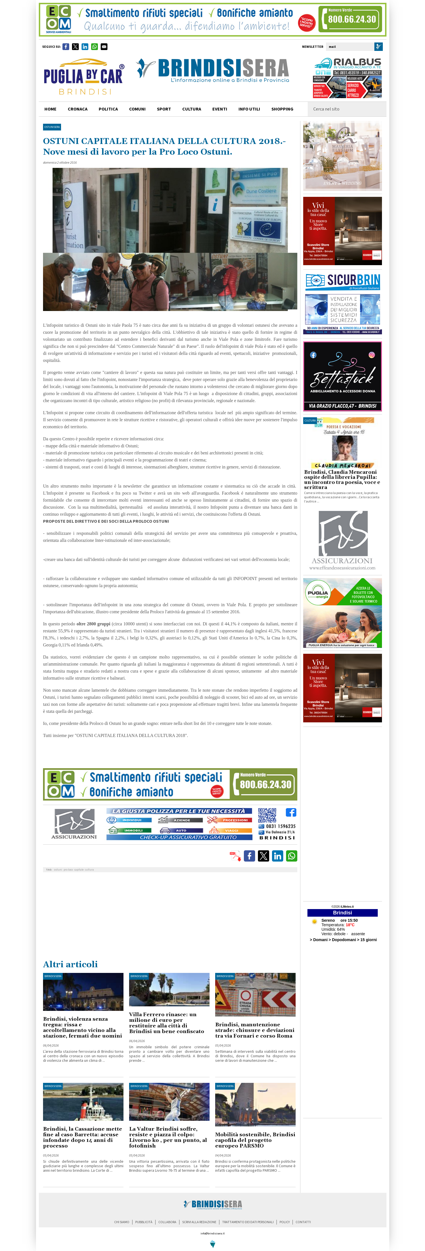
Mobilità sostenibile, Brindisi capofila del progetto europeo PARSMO (255, 1140)
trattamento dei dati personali (248, 1222)
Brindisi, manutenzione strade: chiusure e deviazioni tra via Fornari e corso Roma (254, 1030)
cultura (191, 109)
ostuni (58, 870)
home (50, 109)
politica (108, 109)
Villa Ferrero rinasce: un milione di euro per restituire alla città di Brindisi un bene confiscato (166, 1023)
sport (164, 109)
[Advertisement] (170, 917)
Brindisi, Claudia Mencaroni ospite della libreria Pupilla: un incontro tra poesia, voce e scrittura (342, 480)
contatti (303, 1222)
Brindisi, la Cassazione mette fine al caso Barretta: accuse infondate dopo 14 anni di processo (82, 1137)
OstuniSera (52, 127)
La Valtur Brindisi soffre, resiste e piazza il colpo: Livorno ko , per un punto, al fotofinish (168, 1137)
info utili (249, 109)
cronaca (77, 109)
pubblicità (143, 1222)
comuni (137, 109)
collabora (167, 1222)
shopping (282, 109)
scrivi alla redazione (199, 1222)
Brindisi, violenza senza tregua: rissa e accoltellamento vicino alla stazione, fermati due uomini (82, 1027)
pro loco (68, 870)
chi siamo (121, 1222)
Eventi (219, 109)
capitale (79, 870)
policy (285, 1222)
